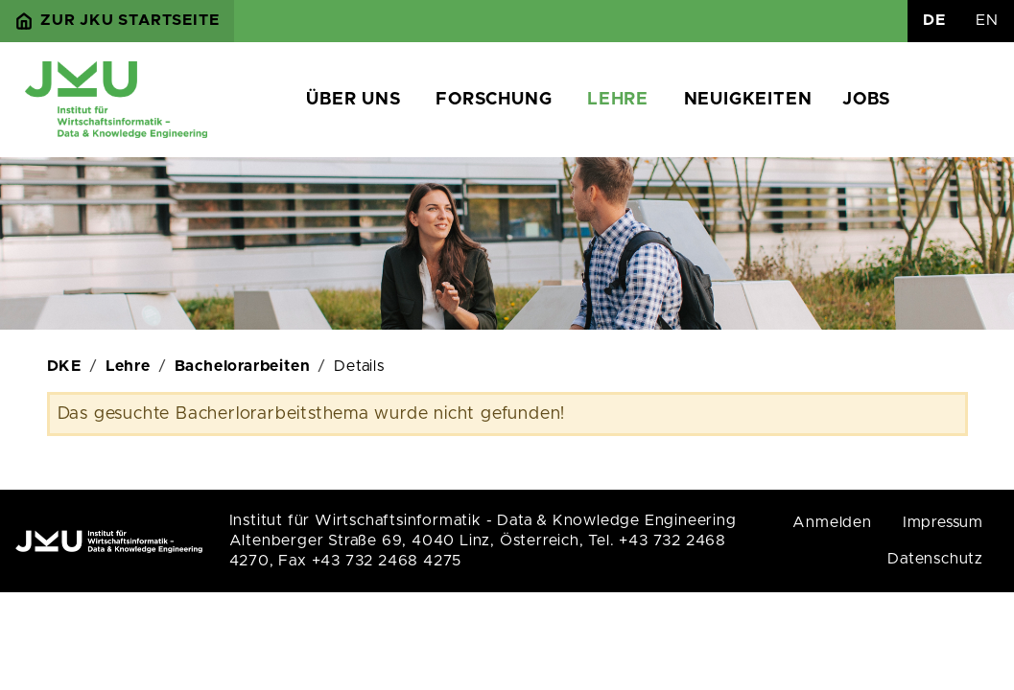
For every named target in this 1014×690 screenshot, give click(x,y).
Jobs (865, 99)
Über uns (353, 99)
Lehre (617, 99)
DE (934, 20)
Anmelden (831, 522)
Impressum (943, 522)
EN (987, 20)
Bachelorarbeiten (243, 366)
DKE (64, 366)
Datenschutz (935, 558)
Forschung (494, 99)
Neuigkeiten (748, 99)
